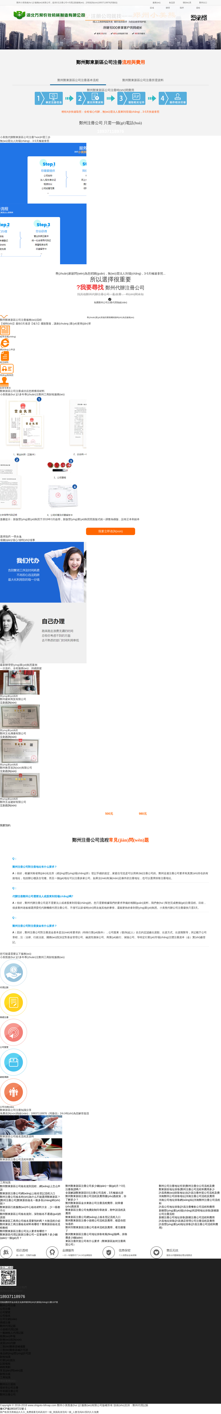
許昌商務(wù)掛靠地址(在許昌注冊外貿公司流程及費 (189, 1192)
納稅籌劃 (5, 1367)
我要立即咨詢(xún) (110, 531)
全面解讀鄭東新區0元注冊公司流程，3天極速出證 (94, 1192)
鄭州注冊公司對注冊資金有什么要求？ (34, 925)
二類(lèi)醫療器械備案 (12, 1346)
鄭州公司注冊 (8, 1305)
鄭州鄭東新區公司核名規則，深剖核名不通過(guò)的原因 (30, 1216)
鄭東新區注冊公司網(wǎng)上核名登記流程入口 (27, 1193)
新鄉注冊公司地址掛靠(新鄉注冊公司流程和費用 (187, 1217)
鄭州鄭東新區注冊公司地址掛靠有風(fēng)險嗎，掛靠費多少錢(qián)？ (96, 1236)
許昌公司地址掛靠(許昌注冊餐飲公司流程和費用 (187, 1206)
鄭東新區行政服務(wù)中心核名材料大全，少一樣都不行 (30, 1209)
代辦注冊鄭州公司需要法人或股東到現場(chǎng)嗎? (42, 896)
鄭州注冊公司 (8, 1394)
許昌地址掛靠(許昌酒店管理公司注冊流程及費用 (187, 1220)
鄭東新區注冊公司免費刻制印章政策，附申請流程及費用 (95, 1212)
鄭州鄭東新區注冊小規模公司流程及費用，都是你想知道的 (95, 1222)
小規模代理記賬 (9, 1329)
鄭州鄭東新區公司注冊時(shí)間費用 (110, 90)
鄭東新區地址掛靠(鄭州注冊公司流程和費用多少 (187, 1189)
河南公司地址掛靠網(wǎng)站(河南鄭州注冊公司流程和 (189, 1202)
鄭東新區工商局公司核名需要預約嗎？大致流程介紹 (30, 1220)
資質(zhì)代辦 (8, 1343)
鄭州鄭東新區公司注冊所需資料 (143, 80)
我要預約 (5, 825)
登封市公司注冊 (9, 1387)
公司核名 (5, 1315)
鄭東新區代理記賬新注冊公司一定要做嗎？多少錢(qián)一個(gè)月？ (29, 1236)
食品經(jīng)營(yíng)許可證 (15, 1353)
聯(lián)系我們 (185, 5)
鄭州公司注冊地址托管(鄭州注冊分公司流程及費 (187, 1186)
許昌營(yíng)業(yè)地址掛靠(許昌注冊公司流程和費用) (188, 1226)
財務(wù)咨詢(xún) (11, 1339)
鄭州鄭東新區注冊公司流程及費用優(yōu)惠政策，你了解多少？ (95, 1198)
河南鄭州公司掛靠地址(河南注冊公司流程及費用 (187, 1196)
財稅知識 (5, 1356)
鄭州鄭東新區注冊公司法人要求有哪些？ (23, 1231)
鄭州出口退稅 (201, 5)
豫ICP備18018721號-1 (13, 1408)
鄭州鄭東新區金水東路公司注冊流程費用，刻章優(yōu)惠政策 (94, 1205)
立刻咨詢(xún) (8, 702)
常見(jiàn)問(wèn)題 (11, 1370)
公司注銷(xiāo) (8, 1319)
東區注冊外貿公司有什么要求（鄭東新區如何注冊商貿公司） (95, 1243)
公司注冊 (5, 1308)
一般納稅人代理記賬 (12, 1332)
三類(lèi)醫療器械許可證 (14, 1350)
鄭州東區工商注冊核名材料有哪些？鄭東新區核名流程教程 (30, 1226)
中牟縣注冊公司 (9, 1391)
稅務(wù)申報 (8, 1336)
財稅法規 (5, 1374)
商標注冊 (5, 1322)
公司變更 (5, 1312)
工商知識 (5, 1377)
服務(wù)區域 (155, 5)
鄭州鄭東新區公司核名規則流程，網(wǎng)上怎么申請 (30, 1188)
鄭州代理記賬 (8, 1326)
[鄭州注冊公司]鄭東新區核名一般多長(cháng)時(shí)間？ (30, 1202)
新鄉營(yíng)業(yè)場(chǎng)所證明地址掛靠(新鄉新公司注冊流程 (189, 1212)
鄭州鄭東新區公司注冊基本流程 (78, 80)
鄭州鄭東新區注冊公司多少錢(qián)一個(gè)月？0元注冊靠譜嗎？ (95, 1188)
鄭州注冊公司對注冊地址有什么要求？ (34, 866)
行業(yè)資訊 (7, 1360)
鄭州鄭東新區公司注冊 (110, 62)
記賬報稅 (5, 1363)
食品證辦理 (170, 5)
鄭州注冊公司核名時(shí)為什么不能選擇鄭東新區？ (30, 1196)
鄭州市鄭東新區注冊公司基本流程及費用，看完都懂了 (95, 1229)
